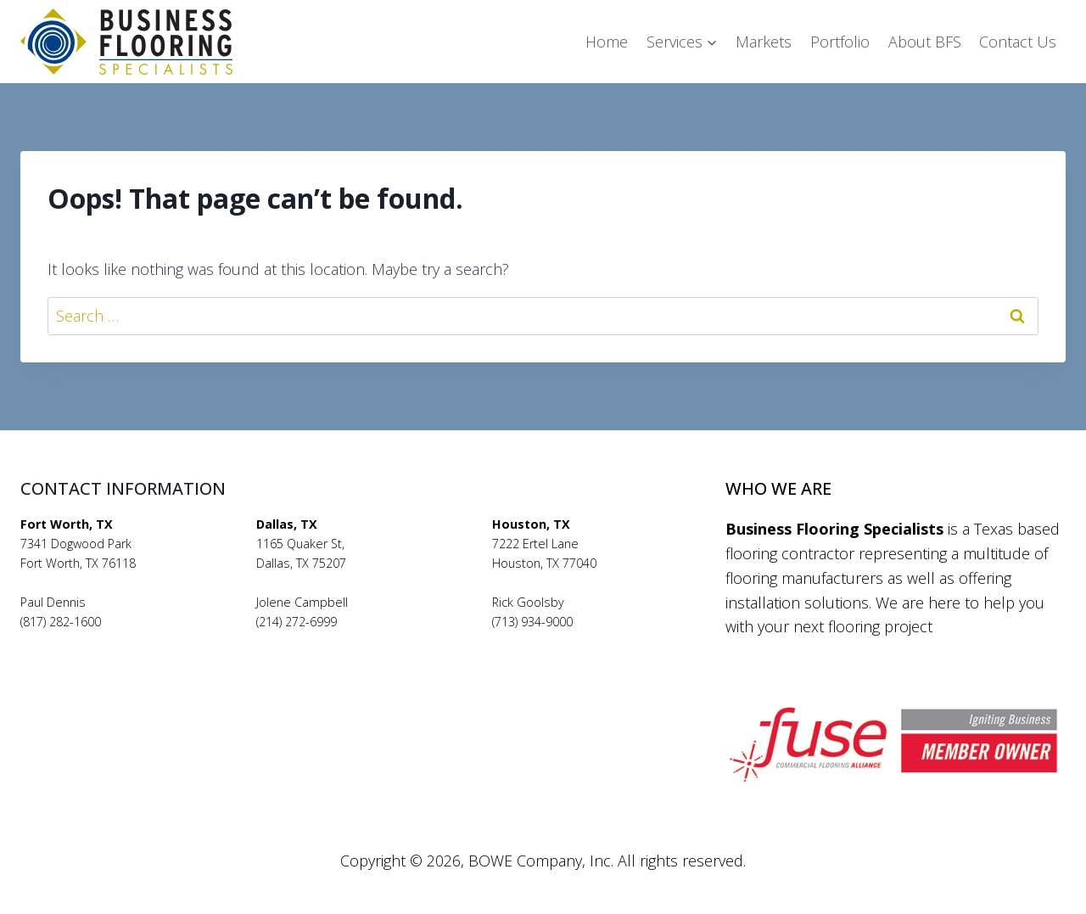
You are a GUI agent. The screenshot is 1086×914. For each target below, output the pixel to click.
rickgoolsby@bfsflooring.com (572, 641)
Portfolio (840, 41)
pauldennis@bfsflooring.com (100, 641)
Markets (764, 41)
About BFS (924, 41)
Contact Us (1017, 41)
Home (606, 41)
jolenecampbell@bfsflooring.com (348, 641)
